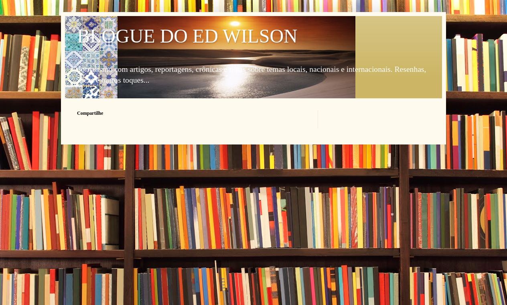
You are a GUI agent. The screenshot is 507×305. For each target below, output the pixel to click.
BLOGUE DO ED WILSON (187, 36)
